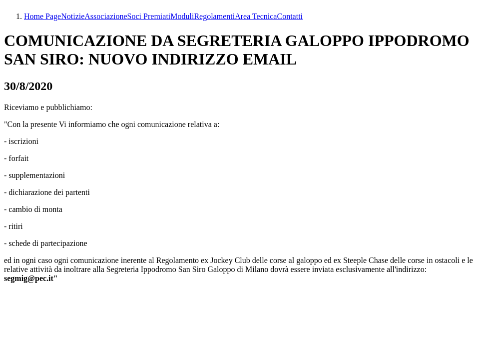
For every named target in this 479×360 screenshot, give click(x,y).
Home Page (42, 16)
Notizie (72, 16)
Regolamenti (214, 16)
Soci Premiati (149, 16)
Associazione (105, 16)
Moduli (182, 16)
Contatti (290, 16)
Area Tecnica (256, 16)
